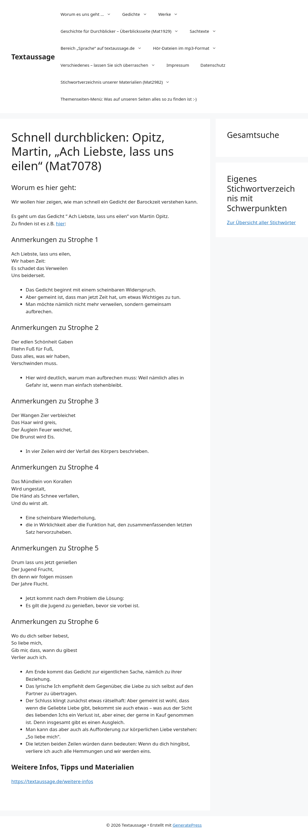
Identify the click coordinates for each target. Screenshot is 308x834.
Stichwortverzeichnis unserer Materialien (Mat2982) (117, 82)
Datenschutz (212, 65)
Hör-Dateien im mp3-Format (187, 48)
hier (60, 223)
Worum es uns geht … (88, 14)
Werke (171, 14)
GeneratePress (187, 825)
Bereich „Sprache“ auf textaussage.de (103, 48)
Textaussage (33, 56)
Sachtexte (206, 31)
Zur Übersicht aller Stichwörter (261, 222)
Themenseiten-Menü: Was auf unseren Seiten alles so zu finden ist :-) (128, 99)
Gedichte (137, 14)
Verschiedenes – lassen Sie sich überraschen (110, 65)
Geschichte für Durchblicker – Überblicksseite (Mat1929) (122, 31)
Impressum (178, 65)
